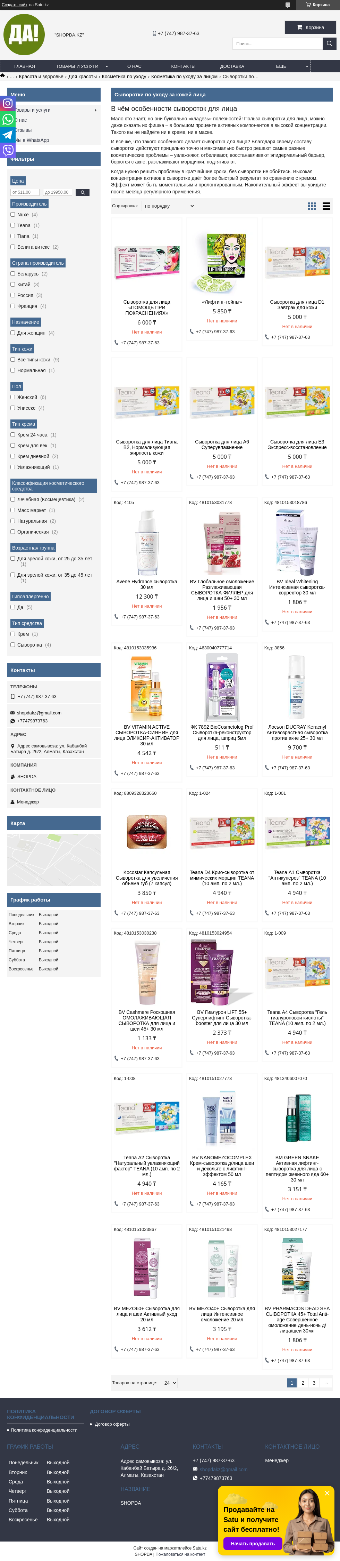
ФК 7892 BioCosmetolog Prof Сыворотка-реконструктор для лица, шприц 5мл (222, 732)
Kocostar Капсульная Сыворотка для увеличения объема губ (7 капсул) (147, 878)
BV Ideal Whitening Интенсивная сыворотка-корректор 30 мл (297, 587)
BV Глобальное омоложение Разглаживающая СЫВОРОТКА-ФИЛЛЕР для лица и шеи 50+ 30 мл (222, 590)
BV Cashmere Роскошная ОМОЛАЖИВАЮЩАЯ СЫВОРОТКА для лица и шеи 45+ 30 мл (146, 1020)
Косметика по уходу (124, 76)
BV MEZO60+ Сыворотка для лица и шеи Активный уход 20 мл (147, 1314)
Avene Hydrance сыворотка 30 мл (147, 584)
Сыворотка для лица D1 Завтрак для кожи (297, 304)
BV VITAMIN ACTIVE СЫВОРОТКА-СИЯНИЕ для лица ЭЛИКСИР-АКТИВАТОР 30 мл (146, 735)
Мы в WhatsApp (31, 140)
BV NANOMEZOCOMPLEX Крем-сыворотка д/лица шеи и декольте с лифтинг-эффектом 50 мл (222, 1166)
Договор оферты (112, 1424)
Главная (24, 66)
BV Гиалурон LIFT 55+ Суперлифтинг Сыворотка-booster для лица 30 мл (222, 1017)
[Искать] (330, 44)
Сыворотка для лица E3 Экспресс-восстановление (297, 444)
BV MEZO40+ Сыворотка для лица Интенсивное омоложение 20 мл (222, 1314)
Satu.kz (199, 1548)
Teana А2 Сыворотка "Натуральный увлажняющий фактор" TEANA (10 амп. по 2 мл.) (147, 1166)
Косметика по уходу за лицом (184, 76)
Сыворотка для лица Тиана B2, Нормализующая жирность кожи (147, 447)
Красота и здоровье (41, 76)
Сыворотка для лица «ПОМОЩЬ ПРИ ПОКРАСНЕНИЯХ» (147, 307)
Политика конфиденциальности (44, 1430)
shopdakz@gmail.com (39, 712)
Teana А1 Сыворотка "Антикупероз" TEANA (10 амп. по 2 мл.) (297, 878)
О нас (134, 66)
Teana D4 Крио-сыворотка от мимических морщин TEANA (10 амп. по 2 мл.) (222, 878)
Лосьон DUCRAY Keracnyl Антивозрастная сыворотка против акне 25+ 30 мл (297, 732)
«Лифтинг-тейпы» (222, 302)
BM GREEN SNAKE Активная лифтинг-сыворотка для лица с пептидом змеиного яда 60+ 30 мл (297, 1169)
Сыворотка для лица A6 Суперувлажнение (222, 444)
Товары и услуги (77, 66)
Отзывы (23, 130)
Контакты (183, 66)
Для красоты (82, 76)
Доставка (232, 66)
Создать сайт (14, 4)
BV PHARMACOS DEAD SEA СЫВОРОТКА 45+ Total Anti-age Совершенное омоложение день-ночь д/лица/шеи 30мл (297, 1320)
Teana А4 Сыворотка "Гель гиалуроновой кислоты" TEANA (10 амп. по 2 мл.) (297, 1017)
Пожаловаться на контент (180, 1554)
